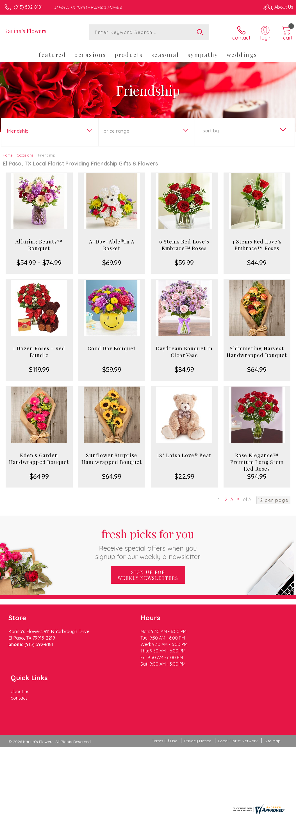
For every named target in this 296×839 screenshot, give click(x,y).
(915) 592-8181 (28, 7)
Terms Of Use (164, 692)
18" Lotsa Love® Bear (184, 454)
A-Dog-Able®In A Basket (111, 244)
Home (8, 154)
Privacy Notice (197, 692)
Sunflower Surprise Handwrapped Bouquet (111, 458)
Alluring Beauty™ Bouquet (39, 244)
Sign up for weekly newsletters (148, 574)
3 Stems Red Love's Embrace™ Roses (257, 244)
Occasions (25, 154)
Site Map (273, 692)
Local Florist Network (238, 692)
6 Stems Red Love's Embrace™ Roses (184, 244)
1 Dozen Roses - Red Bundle (39, 351)
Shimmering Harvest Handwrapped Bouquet (257, 351)
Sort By (211, 130)
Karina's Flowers (25, 31)
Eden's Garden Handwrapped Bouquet (39, 458)
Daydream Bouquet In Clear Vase (184, 351)
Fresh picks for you (148, 542)
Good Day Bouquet (112, 347)
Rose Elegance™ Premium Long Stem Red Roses (257, 461)
